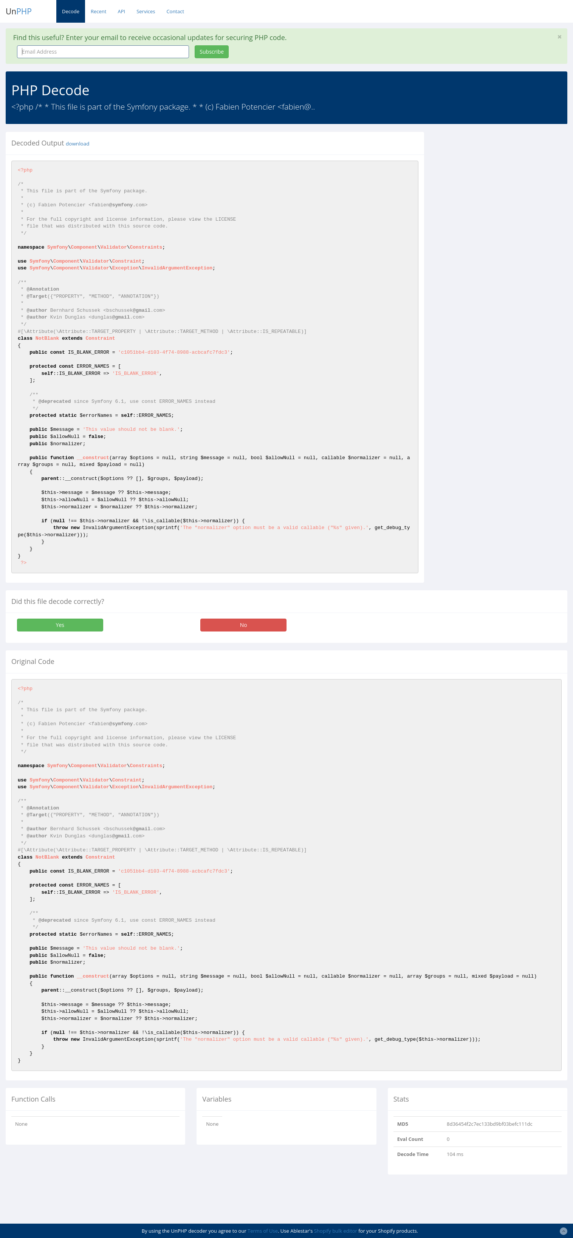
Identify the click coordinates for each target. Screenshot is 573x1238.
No (243, 624)
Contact (175, 11)
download (77, 143)
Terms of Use (263, 1230)
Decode (70, 11)
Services (145, 11)
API (121, 11)
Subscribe (212, 51)
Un (19, 11)
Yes (60, 624)
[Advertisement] (498, 185)
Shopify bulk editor (335, 1230)
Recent (98, 11)
